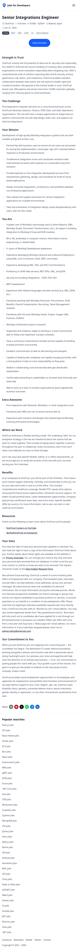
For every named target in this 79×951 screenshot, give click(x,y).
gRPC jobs (7, 772)
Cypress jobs (8, 815)
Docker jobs (8, 900)
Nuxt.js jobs (8, 725)
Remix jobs (7, 847)
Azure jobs (7, 783)
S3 (32, 33)
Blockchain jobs (9, 804)
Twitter (37, 939)
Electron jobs (8, 921)
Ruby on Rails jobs (11, 884)
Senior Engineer (42, 33)
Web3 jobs (7, 895)
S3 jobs (5, 905)
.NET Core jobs (9, 788)
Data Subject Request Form (39, 568)
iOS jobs (6, 873)
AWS (19, 33)
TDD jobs (6, 799)
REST (13, 33)
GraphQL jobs (9, 810)
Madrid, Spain (55, 23)
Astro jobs (7, 836)
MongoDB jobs (9, 820)
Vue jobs (6, 794)
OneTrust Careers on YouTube (21, 528)
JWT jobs (6, 916)
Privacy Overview (14, 557)
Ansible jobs (8, 911)
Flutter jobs (7, 741)
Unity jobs (7, 879)
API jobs (6, 852)
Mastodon (19, 939)
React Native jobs (10, 735)
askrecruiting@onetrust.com (16, 631)
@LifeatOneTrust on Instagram (21, 532)
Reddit (29, 939)
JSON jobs (7, 778)
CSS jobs (6, 826)
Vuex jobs (7, 926)
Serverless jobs (9, 863)
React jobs (7, 756)
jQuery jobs (7, 831)
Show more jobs (39, 43)
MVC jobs (6, 868)
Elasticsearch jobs (11, 762)
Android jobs (8, 857)
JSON (26, 33)
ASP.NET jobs (8, 889)
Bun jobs (6, 751)
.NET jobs (6, 932)
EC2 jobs (6, 746)
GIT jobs (6, 730)
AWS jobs (6, 767)
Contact (47, 939)
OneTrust (9, 23)
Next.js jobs (8, 841)
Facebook (7, 939)
